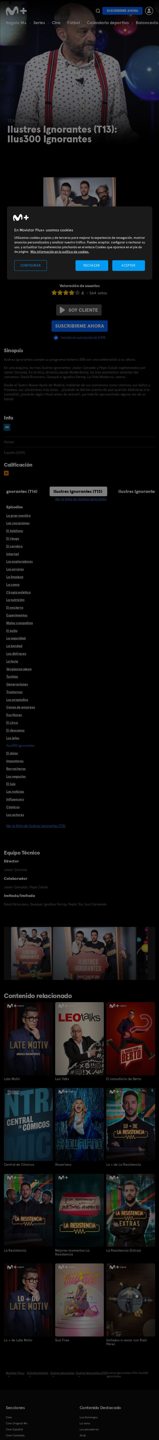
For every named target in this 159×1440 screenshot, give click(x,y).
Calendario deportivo (108, 22)
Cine (56, 22)
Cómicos (13, 807)
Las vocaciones (18, 523)
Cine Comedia (15, 1435)
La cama (12, 584)
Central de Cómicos (19, 1164)
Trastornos (14, 692)
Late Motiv (12, 1079)
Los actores (15, 815)
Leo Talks (62, 1079)
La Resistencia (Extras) (123, 1250)
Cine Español (14, 1429)
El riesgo (12, 538)
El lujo (10, 784)
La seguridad (16, 638)
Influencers (15, 799)
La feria (12, 661)
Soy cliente (79, 310)
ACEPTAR (128, 265)
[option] (32, 953)
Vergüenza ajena (18, 669)
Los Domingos (89, 1417)
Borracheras (16, 769)
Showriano (63, 1164)
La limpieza (14, 577)
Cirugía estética (18, 592)
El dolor (12, 753)
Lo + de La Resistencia (123, 1164)
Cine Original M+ (17, 1423)
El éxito (11, 631)
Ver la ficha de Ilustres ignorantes (80, 499)
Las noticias (15, 791)
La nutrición (15, 600)
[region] (79, 243)
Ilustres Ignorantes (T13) (77, 491)
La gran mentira (18, 515)
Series (39, 22)
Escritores (14, 715)
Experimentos (16, 615)
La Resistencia (15, 1250)
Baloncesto (147, 22)
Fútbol (73, 22)
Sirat (83, 1435)
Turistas (12, 676)
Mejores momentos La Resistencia (72, 1252)
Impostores (14, 761)
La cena (85, 1423)
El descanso (15, 730)
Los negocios (16, 776)
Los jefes (12, 738)
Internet (12, 554)
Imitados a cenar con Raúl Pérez (126, 1342)
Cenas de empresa (20, 707)
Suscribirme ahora (122, 11)
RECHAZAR (91, 265)
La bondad (14, 646)
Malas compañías (19, 623)
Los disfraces (16, 653)
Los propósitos (17, 700)
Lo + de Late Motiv (18, 1340)
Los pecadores (89, 1429)
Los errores (15, 569)
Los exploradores (19, 561)
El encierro (14, 607)
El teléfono (14, 531)
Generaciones (17, 684)
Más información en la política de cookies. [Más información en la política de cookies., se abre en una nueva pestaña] (59, 252)
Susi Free (62, 1340)
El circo (12, 722)
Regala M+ (16, 22)
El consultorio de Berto (123, 1079)
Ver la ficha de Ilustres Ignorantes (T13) (35, 826)
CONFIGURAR (30, 265)
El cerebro (14, 546)
